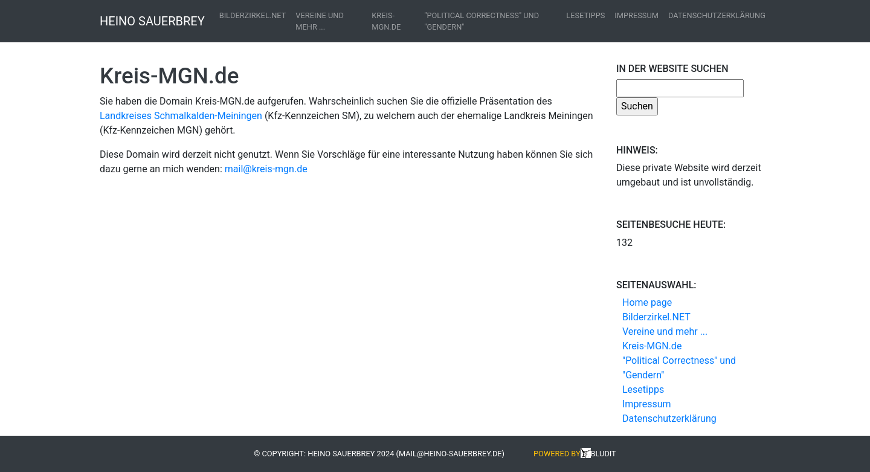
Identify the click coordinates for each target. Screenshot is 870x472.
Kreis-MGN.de (386, 21)
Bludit (603, 453)
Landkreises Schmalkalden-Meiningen (181, 115)
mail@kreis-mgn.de (266, 169)
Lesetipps (585, 15)
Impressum (636, 15)
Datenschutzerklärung (716, 15)
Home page (647, 302)
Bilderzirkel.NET (252, 15)
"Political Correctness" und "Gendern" (481, 21)
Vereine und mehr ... (319, 21)
